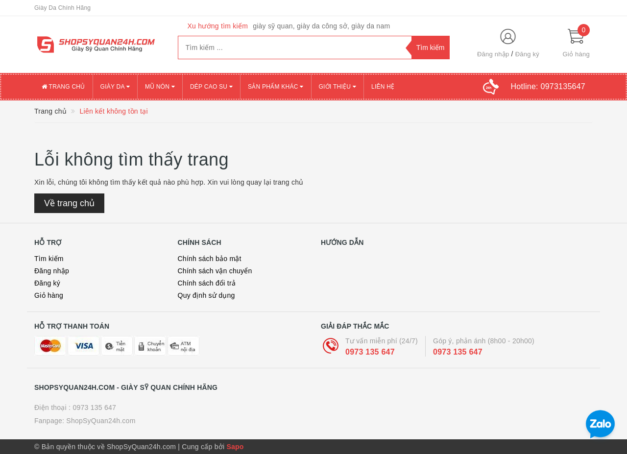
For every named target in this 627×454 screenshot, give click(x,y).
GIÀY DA (115, 86)
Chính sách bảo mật (209, 259)
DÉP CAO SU (211, 86)
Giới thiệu (337, 86)
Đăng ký (527, 54)
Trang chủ (63, 86)
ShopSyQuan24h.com (100, 421)
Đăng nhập (493, 54)
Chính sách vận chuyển (215, 271)
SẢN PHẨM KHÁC (275, 86)
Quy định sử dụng (206, 295)
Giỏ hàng (48, 295)
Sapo (234, 447)
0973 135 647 (370, 352)
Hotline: (548, 86)
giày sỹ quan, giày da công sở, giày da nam (321, 26)
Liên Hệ (382, 86)
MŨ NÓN (160, 86)
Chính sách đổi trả (207, 283)
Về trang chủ (69, 203)
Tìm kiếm (49, 259)
